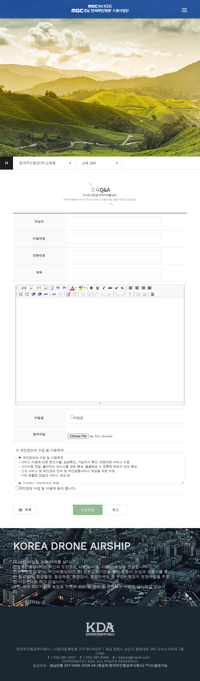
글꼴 (24, 288)
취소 (115, 510)
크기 (38, 288)
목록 (25, 510)
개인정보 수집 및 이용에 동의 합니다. (47, 488)
